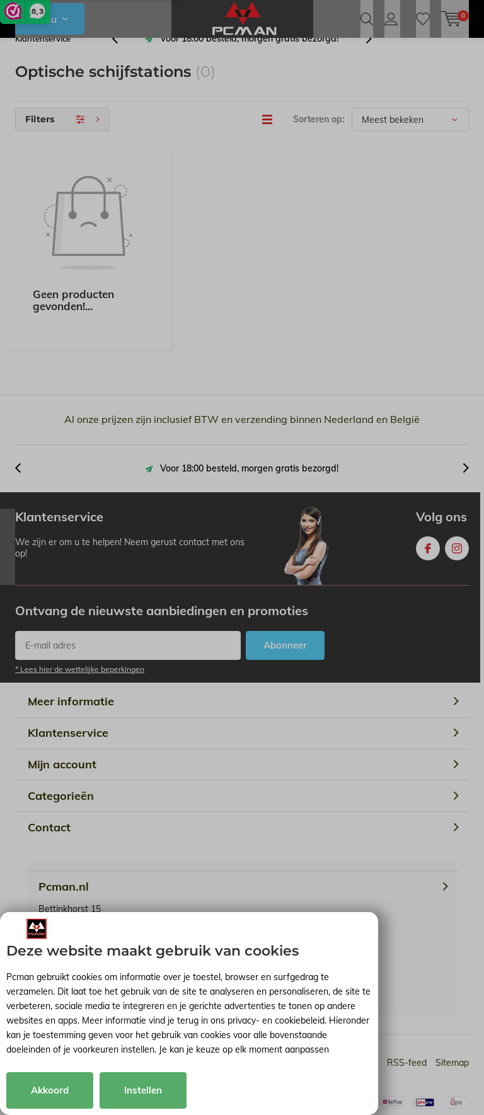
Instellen (143, 1090)
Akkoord (50, 1090)
